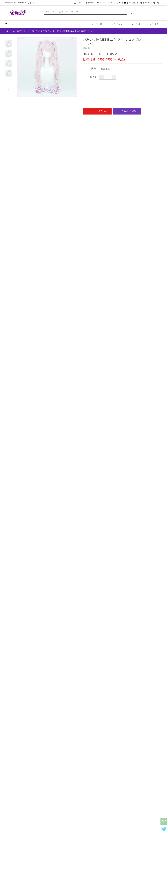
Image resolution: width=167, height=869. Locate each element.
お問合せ (133, 2)
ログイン (78, 2)
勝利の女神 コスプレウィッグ (43, 31)
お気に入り (145, 2)
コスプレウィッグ (116, 24)
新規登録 (89, 2)
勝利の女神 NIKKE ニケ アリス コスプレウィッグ (75, 31)
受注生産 (105, 69)
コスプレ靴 (135, 24)
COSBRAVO (17, 13)
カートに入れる (97, 111)
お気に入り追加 (127, 111)
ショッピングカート (117, 3)
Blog (156, 2)
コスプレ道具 (152, 24)
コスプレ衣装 (96, 24)
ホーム (12, 31)
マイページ (101, 2)
